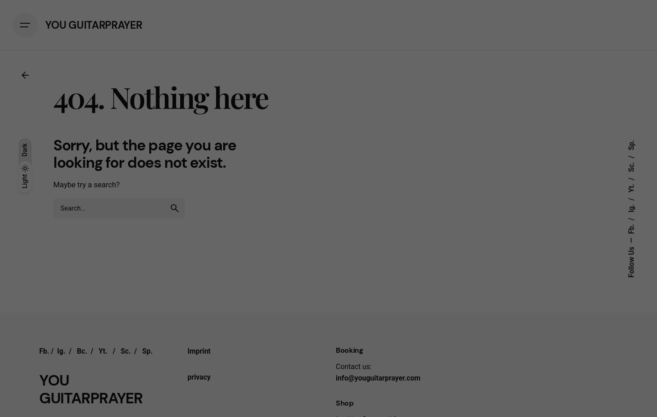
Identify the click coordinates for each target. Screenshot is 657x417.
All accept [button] (328, 316)
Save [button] (328, 343)
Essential (230, 284)
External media (414, 284)
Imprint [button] (363, 402)
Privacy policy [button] (336, 402)
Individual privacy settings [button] (328, 382)
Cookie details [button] (302, 402)
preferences (244, 264)
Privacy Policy (272, 255)
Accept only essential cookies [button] (328, 363)
